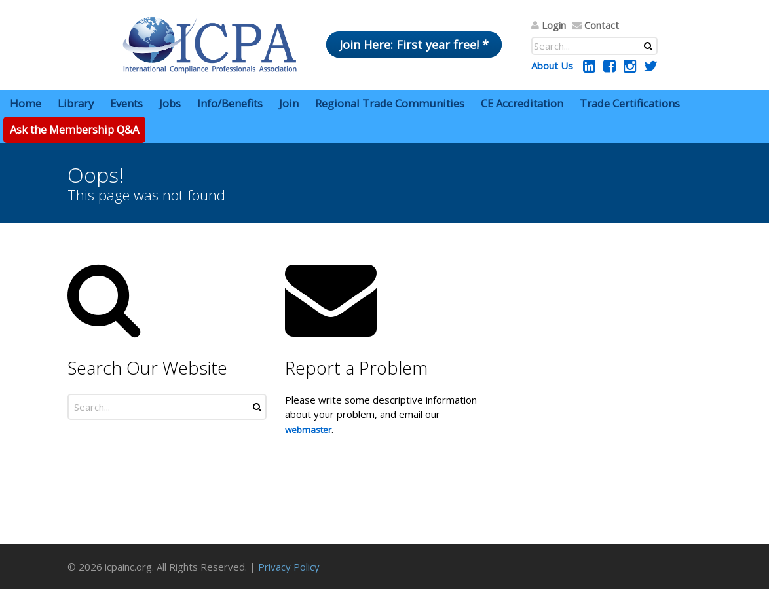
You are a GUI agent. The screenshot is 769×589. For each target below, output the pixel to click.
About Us (552, 65)
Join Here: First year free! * (414, 44)
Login (554, 24)
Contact (601, 24)
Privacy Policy (289, 566)
